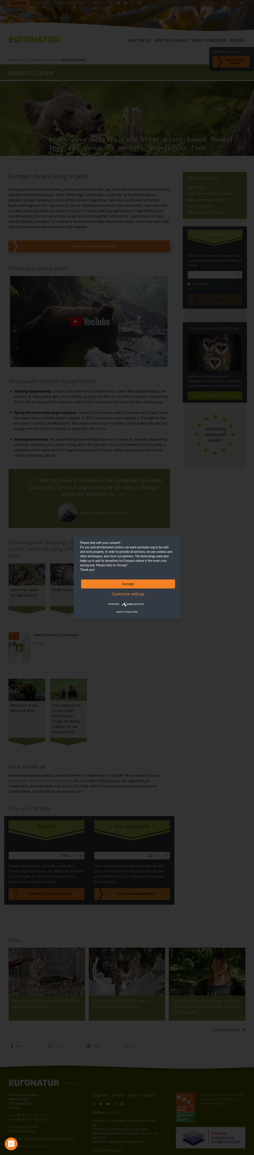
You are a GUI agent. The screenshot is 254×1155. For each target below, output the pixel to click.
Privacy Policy (131, 612)
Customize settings (128, 594)
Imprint (119, 612)
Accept (128, 583)
